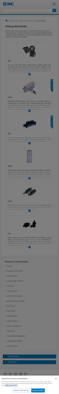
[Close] (56, 382)
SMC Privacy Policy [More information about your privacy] (11, 389)
